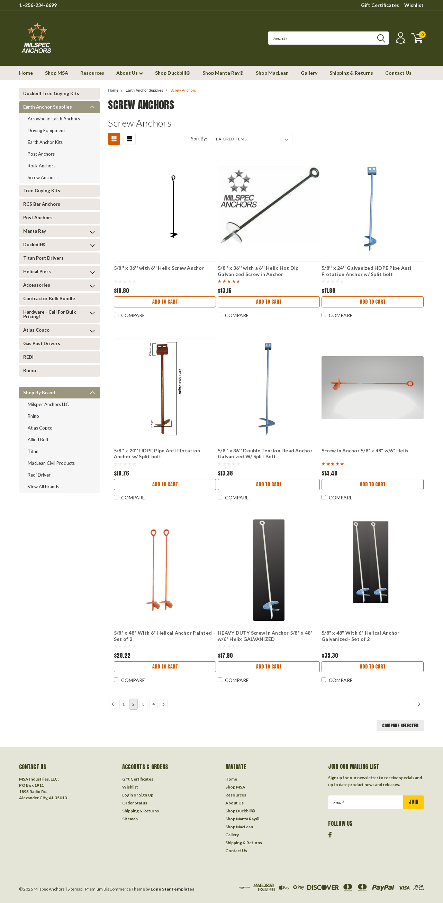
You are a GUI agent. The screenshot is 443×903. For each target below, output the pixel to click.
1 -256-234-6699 (38, 5)
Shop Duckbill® (172, 73)
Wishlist (414, 5)
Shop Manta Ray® (223, 73)
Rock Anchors (41, 165)
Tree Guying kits (41, 190)
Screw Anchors (42, 177)
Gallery (309, 73)
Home (26, 73)
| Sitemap (73, 889)
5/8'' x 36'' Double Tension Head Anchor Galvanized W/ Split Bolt (265, 454)
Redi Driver (39, 475)
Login (127, 795)
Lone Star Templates (172, 889)
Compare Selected (400, 725)
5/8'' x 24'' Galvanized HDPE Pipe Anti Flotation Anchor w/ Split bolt (367, 271)
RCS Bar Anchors (41, 204)
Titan (33, 451)
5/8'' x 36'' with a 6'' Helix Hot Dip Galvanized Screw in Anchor (258, 271)
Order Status (134, 802)
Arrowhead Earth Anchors (54, 118)
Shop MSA (56, 73)
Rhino (29, 370)
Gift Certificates (380, 5)
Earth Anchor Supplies (47, 107)
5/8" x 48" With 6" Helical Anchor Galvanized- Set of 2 (360, 636)
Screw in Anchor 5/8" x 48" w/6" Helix (365, 450)
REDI (28, 357)
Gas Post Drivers (41, 343)
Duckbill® (34, 244)
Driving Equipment (46, 130)
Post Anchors (41, 154)
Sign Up (146, 795)
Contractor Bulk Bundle (49, 298)
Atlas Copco (36, 330)
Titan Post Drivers (43, 258)
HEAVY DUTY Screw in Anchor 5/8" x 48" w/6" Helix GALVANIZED (265, 636)
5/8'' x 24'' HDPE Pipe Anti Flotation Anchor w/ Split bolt (157, 454)
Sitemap (130, 818)
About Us (129, 73)
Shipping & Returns (351, 73)
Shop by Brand (39, 392)
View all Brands (43, 486)
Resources (92, 73)
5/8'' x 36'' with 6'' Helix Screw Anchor (159, 268)
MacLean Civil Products (51, 463)
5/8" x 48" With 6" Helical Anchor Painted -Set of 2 (164, 636)
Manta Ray (34, 231)
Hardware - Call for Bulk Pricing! (49, 314)
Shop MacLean (272, 73)
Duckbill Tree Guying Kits (51, 93)
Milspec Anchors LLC (48, 404)
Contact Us (398, 73)
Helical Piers (37, 271)
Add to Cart (165, 301)
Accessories (36, 285)
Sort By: (199, 138)
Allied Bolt (38, 439)
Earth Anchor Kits (45, 142)
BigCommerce (117, 889)
